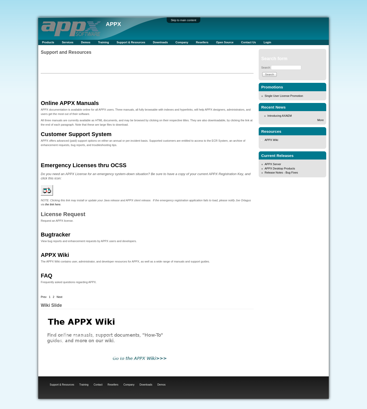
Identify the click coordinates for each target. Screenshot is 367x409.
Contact (98, 384)
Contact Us (248, 42)
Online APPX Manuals (70, 103)
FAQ (46, 275)
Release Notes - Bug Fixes (281, 172)
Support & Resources (130, 42)
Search (265, 67)
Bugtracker (55, 234)
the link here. (53, 204)
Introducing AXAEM (279, 115)
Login (267, 42)
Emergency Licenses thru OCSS (83, 165)
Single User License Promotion (284, 95)
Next (59, 296)
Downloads (160, 42)
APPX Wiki (55, 255)
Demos (85, 42)
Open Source (224, 42)
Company (182, 42)
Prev (44, 296)
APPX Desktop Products (280, 168)
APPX (113, 24)
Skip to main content (183, 20)
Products (48, 42)
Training (103, 42)
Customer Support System (76, 134)
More (320, 120)
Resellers (202, 42)
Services (67, 42)
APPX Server (273, 164)
